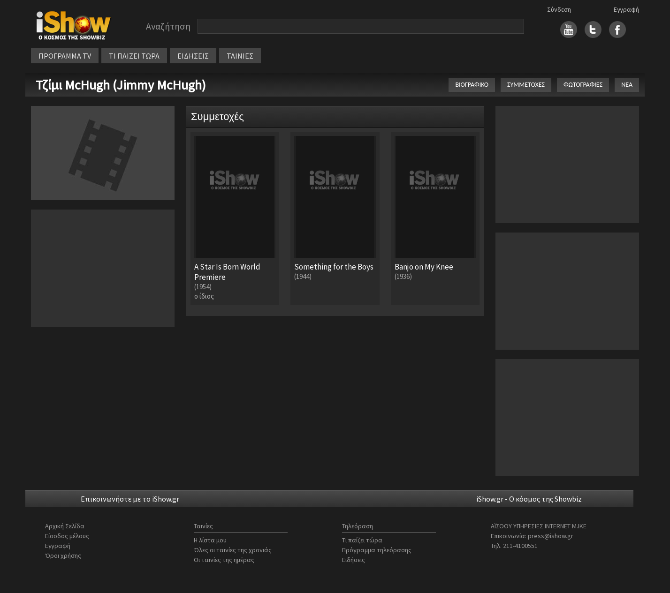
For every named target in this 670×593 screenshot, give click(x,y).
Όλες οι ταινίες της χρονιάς (233, 550)
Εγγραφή (626, 9)
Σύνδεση (559, 9)
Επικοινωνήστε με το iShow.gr (130, 498)
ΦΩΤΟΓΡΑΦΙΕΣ (582, 85)
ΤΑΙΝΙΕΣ (240, 55)
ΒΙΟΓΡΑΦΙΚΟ (471, 85)
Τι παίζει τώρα (362, 540)
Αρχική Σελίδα (64, 526)
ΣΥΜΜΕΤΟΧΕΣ (526, 85)
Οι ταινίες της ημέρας (224, 559)
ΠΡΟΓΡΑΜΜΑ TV (64, 55)
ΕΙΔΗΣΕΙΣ (193, 55)
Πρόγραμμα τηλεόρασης (376, 550)
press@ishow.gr (550, 536)
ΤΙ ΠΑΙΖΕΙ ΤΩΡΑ (134, 55)
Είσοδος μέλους (67, 536)
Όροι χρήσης (63, 555)
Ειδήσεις (353, 559)
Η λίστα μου (210, 540)
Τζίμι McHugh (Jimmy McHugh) (121, 84)
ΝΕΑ (626, 85)
